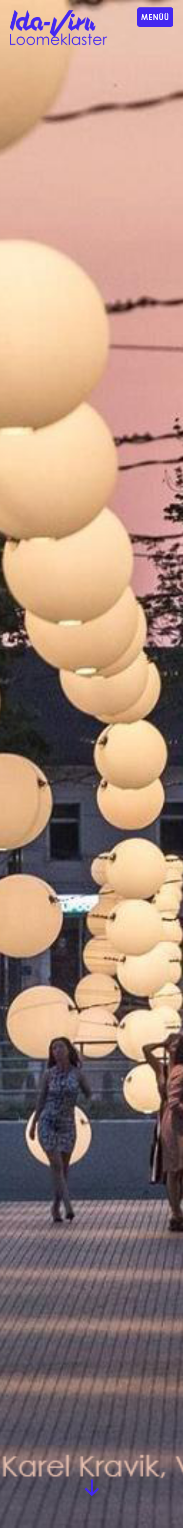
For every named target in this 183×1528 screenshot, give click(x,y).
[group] (91, 764)
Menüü (155, 17)
